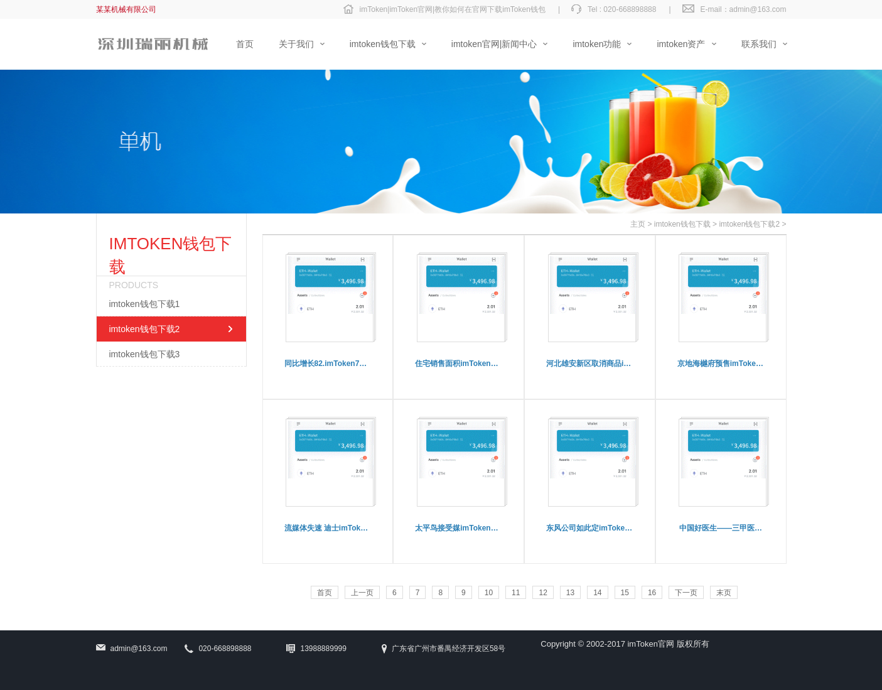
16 (652, 592)
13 (570, 592)
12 (543, 592)
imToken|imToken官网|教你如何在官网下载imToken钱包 (453, 9)
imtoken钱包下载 (682, 224)
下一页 (686, 592)
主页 (637, 224)
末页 (723, 592)
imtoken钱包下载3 (144, 354)
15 (625, 592)
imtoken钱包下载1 (144, 304)
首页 (324, 592)
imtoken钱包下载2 (144, 329)
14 (597, 592)
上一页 (362, 592)
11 (516, 592)
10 (489, 592)
